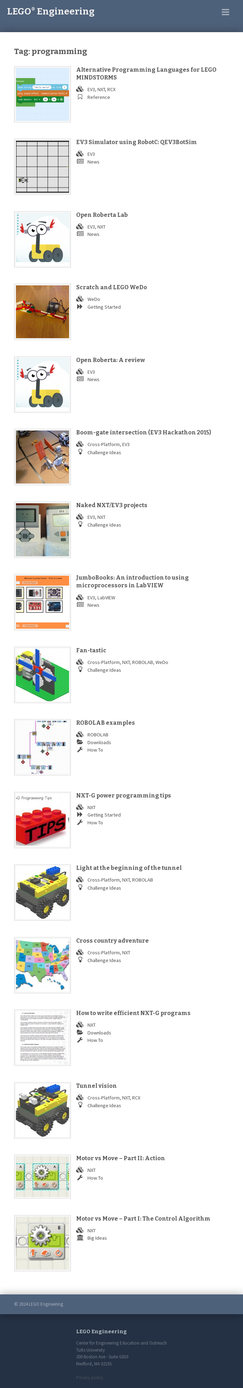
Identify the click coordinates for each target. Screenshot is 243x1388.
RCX (111, 89)
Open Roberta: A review (110, 360)
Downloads (99, 742)
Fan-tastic (91, 650)
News (93, 162)
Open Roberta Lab (102, 215)
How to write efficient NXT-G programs (133, 1013)
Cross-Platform (103, 444)
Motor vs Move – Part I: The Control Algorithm (143, 1218)
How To (95, 750)
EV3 (91, 89)
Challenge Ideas (104, 452)
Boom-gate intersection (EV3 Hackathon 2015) (143, 432)
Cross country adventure (112, 940)
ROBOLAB (142, 662)
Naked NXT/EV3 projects (111, 505)
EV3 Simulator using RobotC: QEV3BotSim (136, 142)
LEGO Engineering (51, 11)
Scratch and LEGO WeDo (111, 287)
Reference (98, 97)
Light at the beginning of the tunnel (129, 868)
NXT (101, 89)
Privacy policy (89, 1378)
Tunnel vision (96, 1085)
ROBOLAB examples (105, 722)
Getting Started (104, 307)
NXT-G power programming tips (123, 795)
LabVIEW (106, 597)
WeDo (93, 299)
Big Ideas (97, 1238)
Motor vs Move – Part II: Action (120, 1158)
